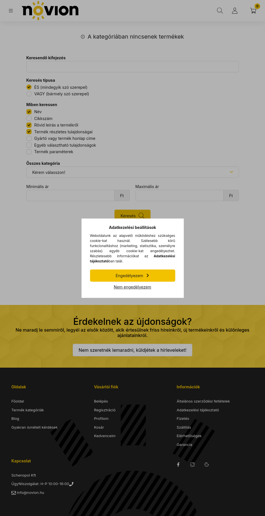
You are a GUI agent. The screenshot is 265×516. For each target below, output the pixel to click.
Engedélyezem (129, 275)
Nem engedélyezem (132, 287)
